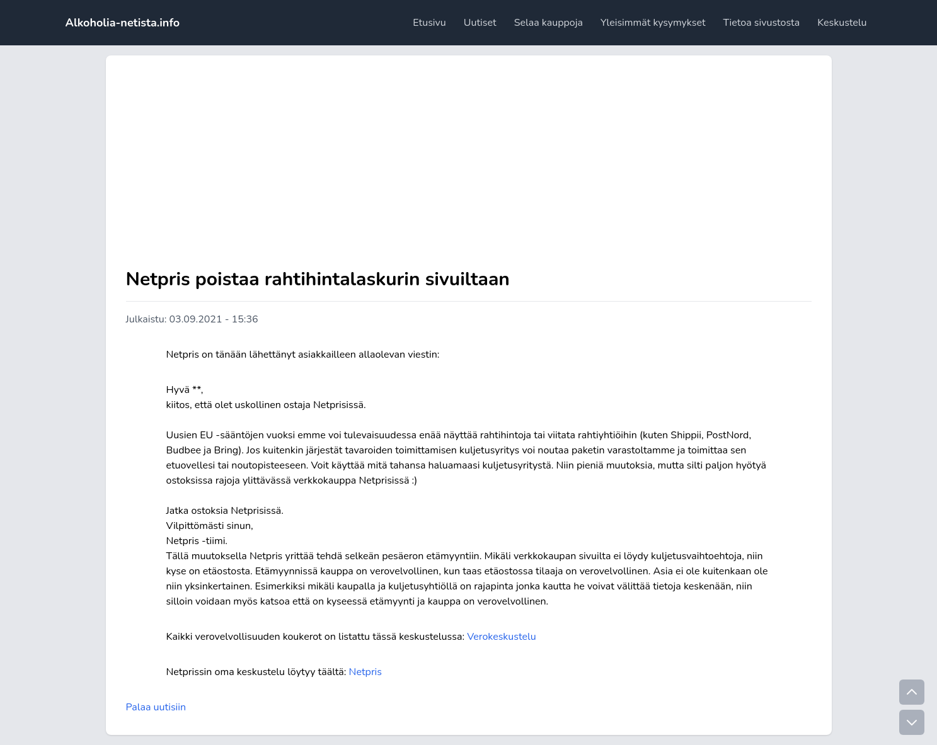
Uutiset (480, 23)
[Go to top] (911, 692)
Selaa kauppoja (548, 23)
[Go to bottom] (911, 722)
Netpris (365, 672)
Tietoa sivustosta (761, 23)
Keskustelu (841, 23)
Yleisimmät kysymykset (653, 23)
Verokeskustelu (501, 637)
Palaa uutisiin (156, 707)
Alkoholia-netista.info (123, 22)
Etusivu (429, 23)
